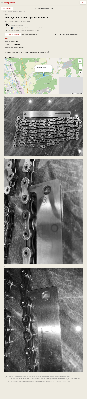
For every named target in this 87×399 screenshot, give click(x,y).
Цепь (6, 14)
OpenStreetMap (79, 93)
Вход (82, 2)
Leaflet (72, 93)
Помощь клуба (71, 379)
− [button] (80, 68)
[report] (70, 34)
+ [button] (80, 65)
